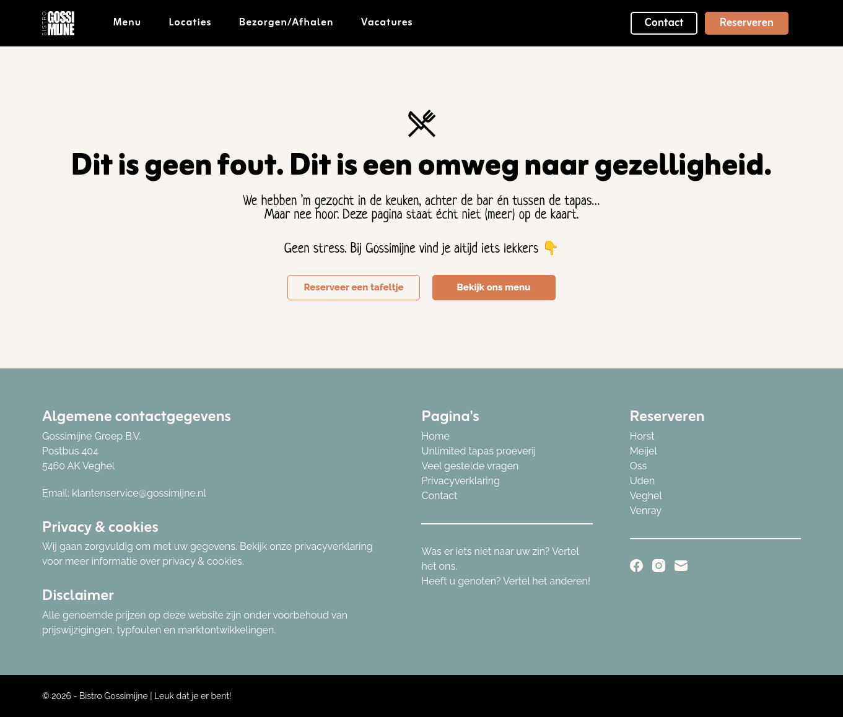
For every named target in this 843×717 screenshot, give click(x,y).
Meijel (643, 451)
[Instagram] (658, 565)
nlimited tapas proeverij (482, 451)
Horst (642, 436)
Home (435, 436)
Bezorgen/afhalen (295, 23)
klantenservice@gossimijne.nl (139, 493)
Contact (664, 23)
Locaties (198, 23)
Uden (642, 481)
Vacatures (387, 23)
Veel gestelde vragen (469, 466)
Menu (136, 23)
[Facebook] (636, 565)
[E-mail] (681, 565)
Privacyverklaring (460, 481)
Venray (646, 510)
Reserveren (747, 23)
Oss (638, 466)
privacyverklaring (333, 546)
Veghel (646, 496)
